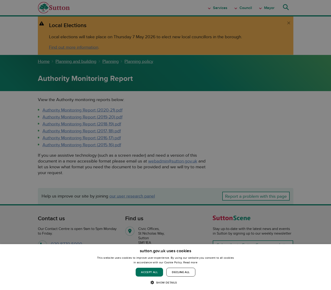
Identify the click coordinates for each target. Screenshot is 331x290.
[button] (165, 282)
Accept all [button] (149, 272)
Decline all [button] (181, 272)
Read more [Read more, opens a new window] (190, 262)
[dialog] (165, 267)
